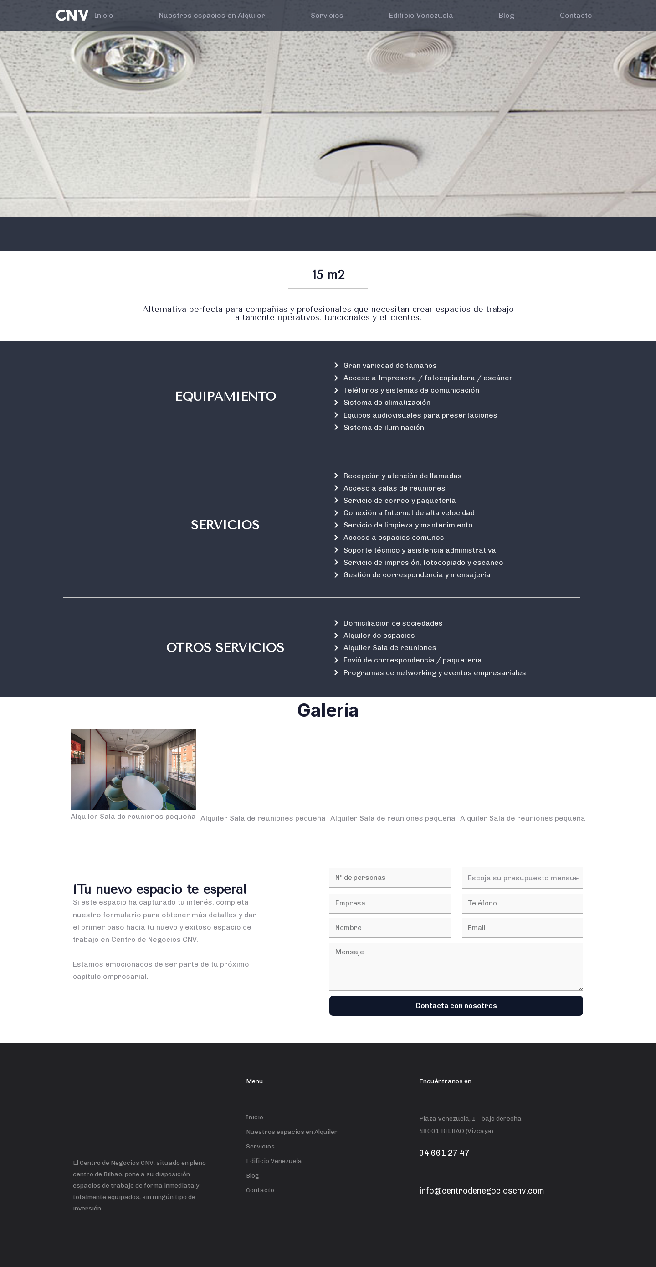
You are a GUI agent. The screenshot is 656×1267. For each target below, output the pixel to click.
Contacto (576, 15)
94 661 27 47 (444, 1153)
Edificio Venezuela (421, 15)
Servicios (327, 15)
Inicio (103, 15)
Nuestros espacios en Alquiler (212, 15)
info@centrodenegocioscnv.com (481, 1191)
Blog (506, 15)
